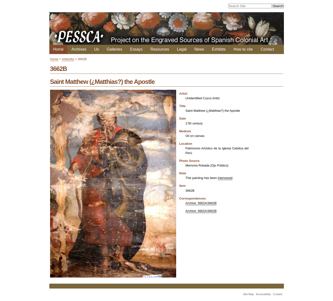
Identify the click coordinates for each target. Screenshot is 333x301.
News (199, 49)
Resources (159, 49)
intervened (225, 178)
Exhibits (219, 49)
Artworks (68, 59)
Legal (181, 49)
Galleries (114, 49)
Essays (136, 49)
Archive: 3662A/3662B (200, 203)
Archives (78, 49)
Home (58, 49)
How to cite (243, 49)
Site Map (248, 294)
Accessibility (263, 294)
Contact (267, 49)
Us (96, 49)
